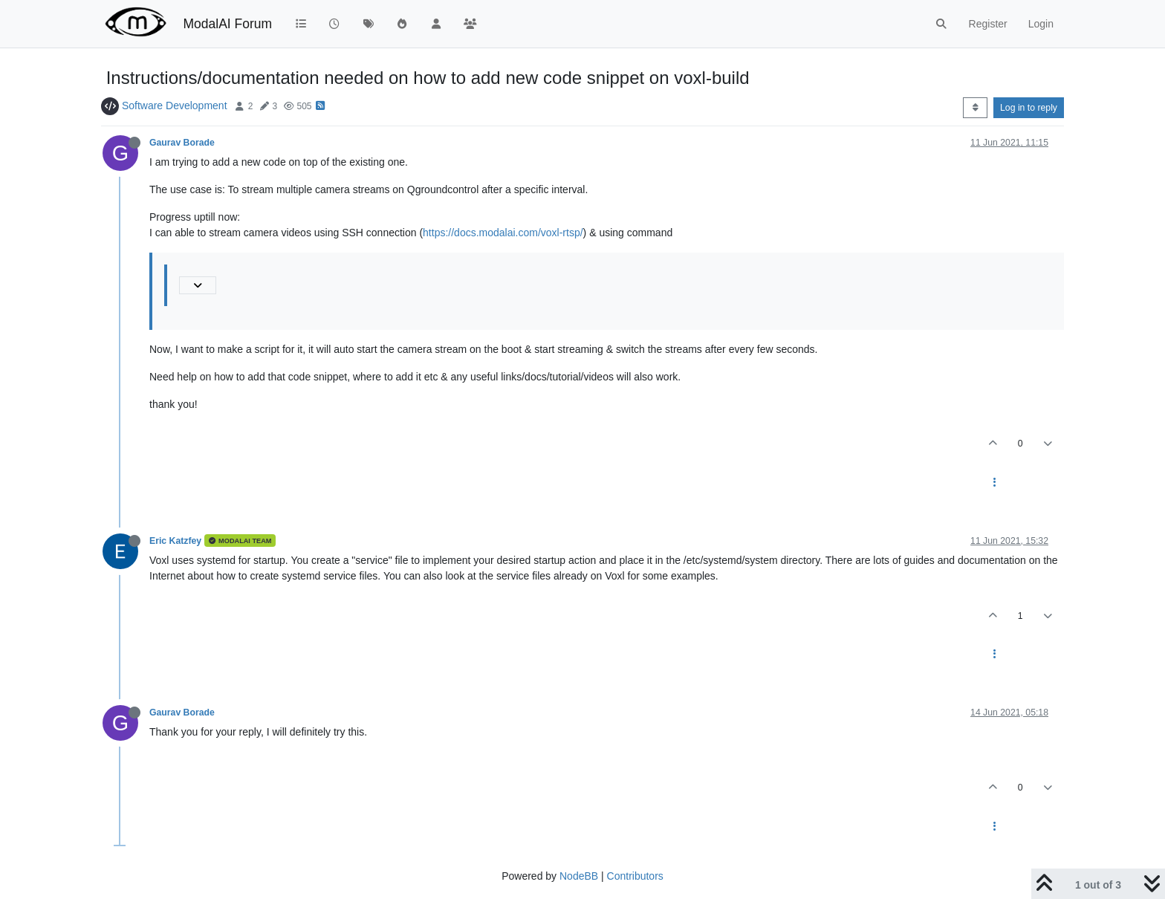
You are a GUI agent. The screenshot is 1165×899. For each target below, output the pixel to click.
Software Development (174, 105)
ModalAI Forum (227, 23)
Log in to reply (1028, 108)
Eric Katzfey (175, 541)
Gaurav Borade (182, 142)
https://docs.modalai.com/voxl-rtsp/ (503, 232)
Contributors (635, 876)
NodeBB (578, 876)
